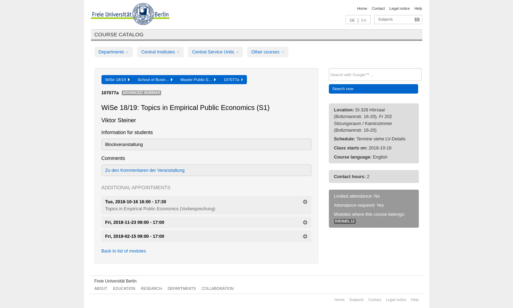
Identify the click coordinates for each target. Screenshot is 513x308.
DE (352, 20)
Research (151, 288)
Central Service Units (215, 51)
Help (418, 8)
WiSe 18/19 (117, 80)
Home (362, 8)
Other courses (267, 51)
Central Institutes (160, 51)
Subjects (385, 19)
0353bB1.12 (345, 221)
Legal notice (399, 8)
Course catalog (119, 34)
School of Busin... (155, 80)
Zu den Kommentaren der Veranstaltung (145, 170)
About (101, 288)
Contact (378, 8)
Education (124, 288)
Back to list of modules (123, 251)
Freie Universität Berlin (116, 281)
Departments (114, 51)
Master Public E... (198, 80)
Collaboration (218, 288)
